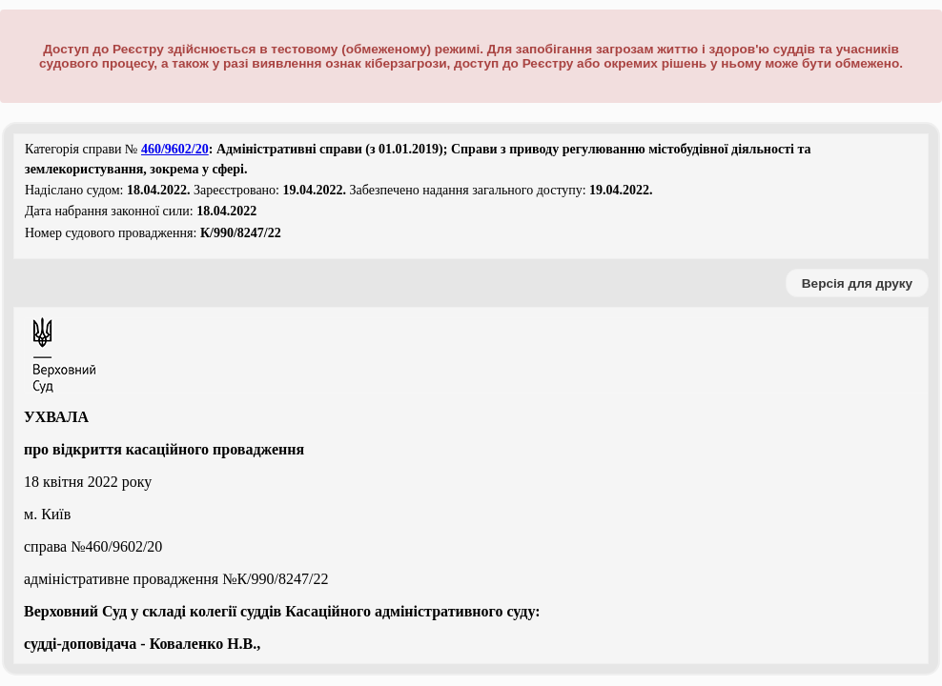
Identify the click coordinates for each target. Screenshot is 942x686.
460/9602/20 (175, 149)
